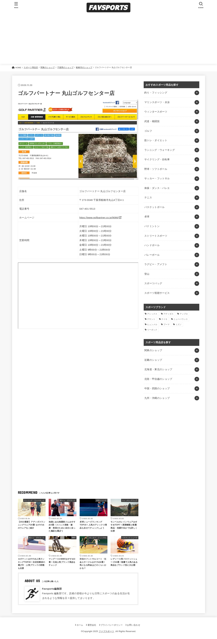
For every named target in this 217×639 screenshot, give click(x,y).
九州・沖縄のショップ (157, 398)
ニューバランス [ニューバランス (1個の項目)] (180, 319)
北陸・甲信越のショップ (158, 379)
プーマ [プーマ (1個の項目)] (166, 324)
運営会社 (92, 625)
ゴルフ (148, 131)
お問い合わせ (133, 625)
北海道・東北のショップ (158, 369)
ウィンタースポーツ (155, 111)
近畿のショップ (153, 360)
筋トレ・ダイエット (155, 140)
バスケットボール (154, 207)
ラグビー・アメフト (155, 264)
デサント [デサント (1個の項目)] (151, 319)
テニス (148, 197)
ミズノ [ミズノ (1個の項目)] (179, 324)
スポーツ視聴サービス (157, 293)
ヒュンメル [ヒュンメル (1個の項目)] (152, 324)
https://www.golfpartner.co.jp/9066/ (99, 217)
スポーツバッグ (153, 283)
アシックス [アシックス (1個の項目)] (152, 314)
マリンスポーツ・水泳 (157, 102)
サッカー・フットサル (157, 178)
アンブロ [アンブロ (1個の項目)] (184, 314)
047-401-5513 (87, 208)
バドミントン (152, 226)
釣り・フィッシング (155, 92)
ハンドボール (152, 245)
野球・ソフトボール (155, 169)
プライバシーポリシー (112, 625)
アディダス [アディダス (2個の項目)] (168, 314)
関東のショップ (153, 350)
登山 (146, 274)
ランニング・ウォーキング (159, 150)
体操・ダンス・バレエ (157, 188)
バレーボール (152, 255)
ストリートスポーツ (155, 235)
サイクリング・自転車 (157, 159)
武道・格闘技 (152, 121)
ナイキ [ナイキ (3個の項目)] (164, 319)
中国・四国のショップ (157, 388)
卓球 (146, 216)
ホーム (80, 625)
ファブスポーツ (106, 631)
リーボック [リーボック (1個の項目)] (152, 330)
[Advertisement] (108, 39)
